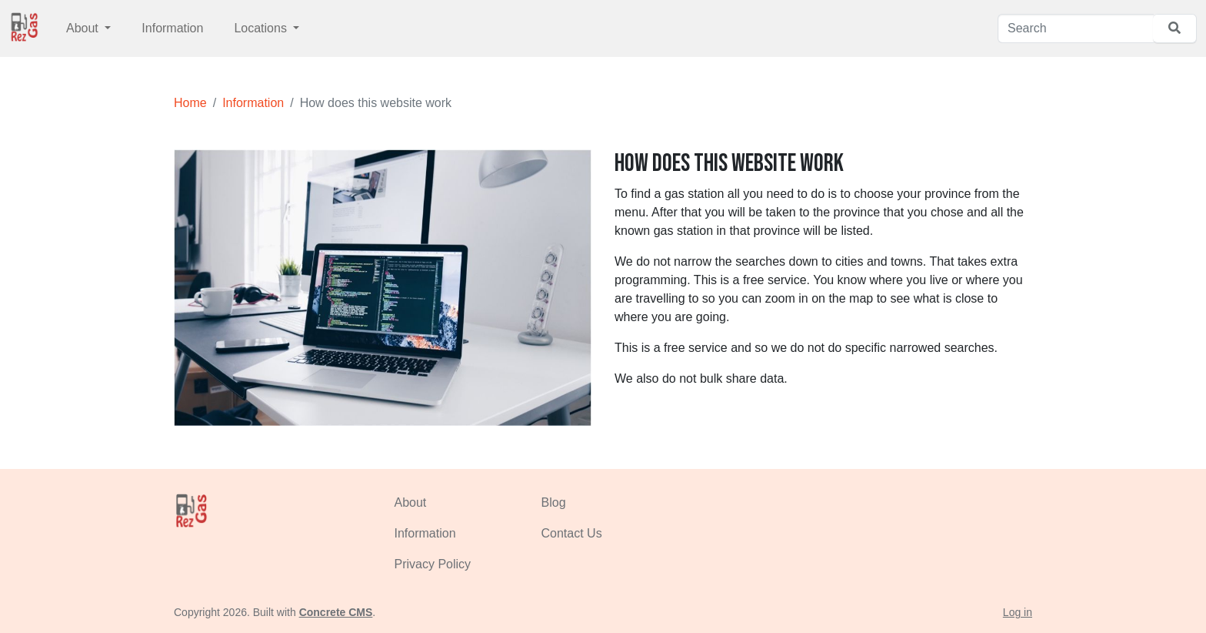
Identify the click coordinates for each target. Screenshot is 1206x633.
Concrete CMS (336, 612)
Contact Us (571, 533)
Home (190, 102)
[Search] (1076, 28)
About (84, 28)
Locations (262, 28)
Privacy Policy (433, 564)
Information (172, 28)
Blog (553, 502)
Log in (1017, 612)
